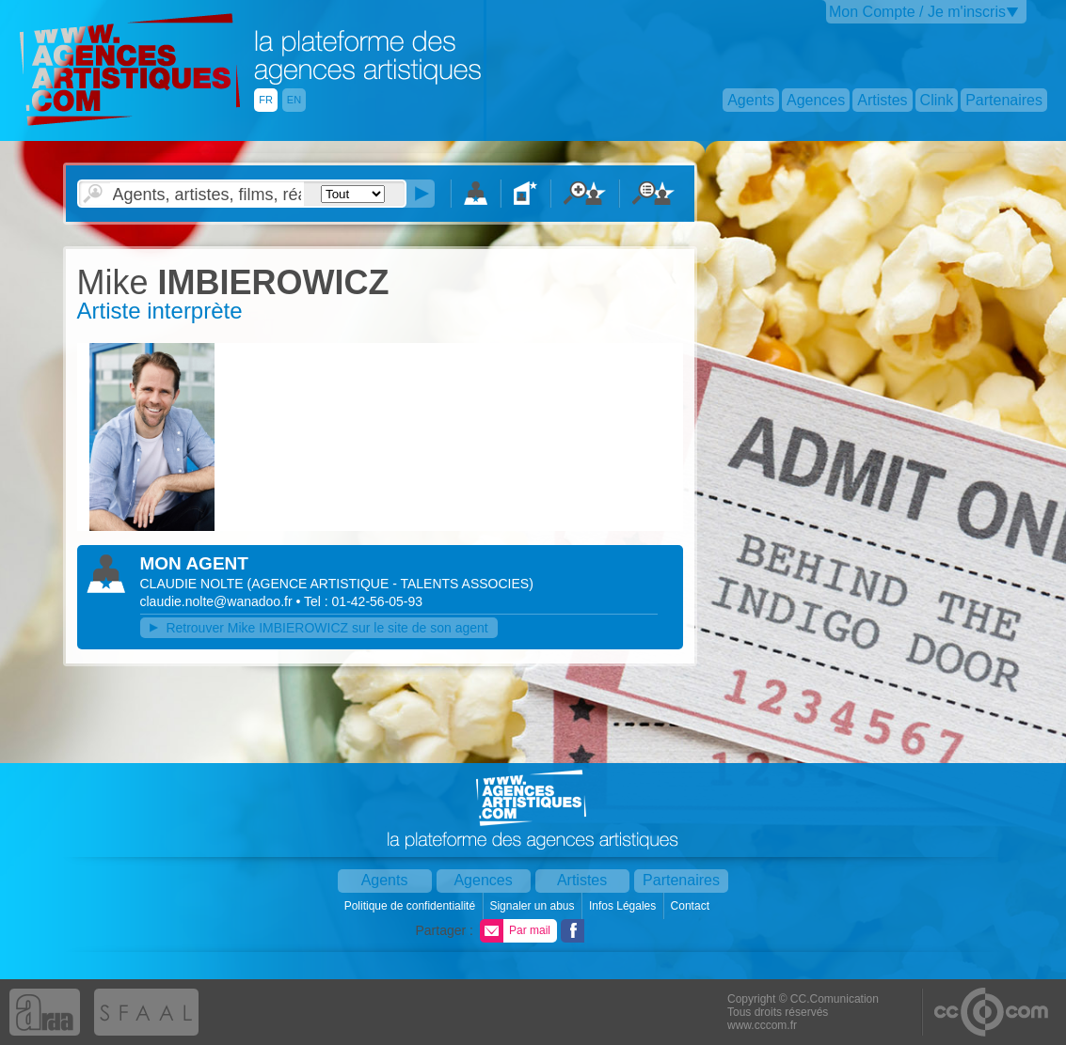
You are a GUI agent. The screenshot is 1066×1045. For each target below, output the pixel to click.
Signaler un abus (533, 905)
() (390, 583)
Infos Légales (624, 905)
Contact (692, 905)
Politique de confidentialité (411, 905)
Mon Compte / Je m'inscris (917, 12)
